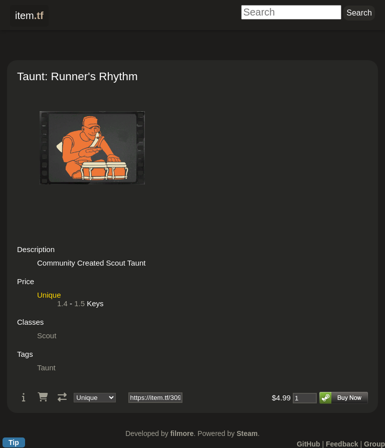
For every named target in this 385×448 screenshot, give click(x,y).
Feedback (342, 444)
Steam (247, 433)
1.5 (79, 303)
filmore (182, 433)
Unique (49, 295)
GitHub (308, 444)
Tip (14, 442)
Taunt (46, 367)
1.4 (62, 303)
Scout (46, 335)
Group (374, 444)
